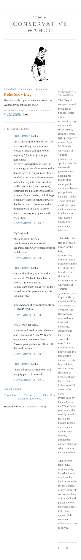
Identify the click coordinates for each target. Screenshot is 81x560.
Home (37, 398)
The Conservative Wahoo (40, 24)
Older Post (49, 395)
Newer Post (10, 395)
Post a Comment (13, 388)
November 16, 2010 (28, 223)
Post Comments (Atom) (32, 406)
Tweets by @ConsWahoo (26, 396)
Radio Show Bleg (17, 94)
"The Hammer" (22, 135)
